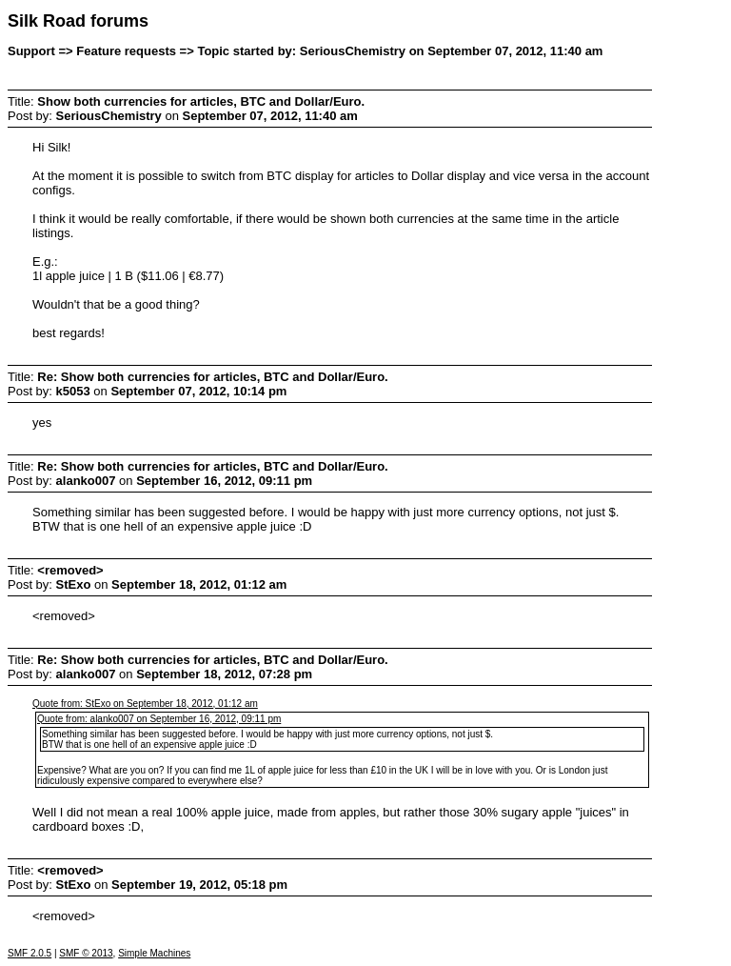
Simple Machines (154, 953)
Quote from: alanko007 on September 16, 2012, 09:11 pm (159, 719)
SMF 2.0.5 (29, 953)
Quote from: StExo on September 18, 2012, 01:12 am (145, 703)
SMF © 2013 (85, 953)
